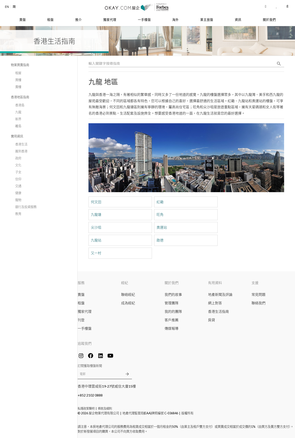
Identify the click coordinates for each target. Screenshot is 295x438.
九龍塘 (96, 214)
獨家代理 (85, 311)
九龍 (18, 112)
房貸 (211, 320)
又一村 (96, 253)
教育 (18, 214)
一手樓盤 (85, 328)
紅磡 (160, 202)
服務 (81, 283)
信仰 (18, 179)
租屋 (18, 73)
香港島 (19, 105)
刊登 (81, 320)
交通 (18, 186)
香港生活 (21, 144)
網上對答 (215, 303)
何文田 (96, 202)
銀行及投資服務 (26, 207)
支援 (255, 283)
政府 (18, 158)
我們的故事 (173, 294)
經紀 (124, 283)
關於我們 (171, 283)
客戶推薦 (171, 320)
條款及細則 (105, 408)
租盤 (81, 303)
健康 (18, 193)
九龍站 (96, 240)
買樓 (18, 80)
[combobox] (186, 63)
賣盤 (81, 294)
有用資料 (215, 283)
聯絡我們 (258, 303)
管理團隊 (171, 303)
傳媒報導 (171, 328)
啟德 (160, 240)
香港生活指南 (218, 311)
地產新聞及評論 (220, 294)
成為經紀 (128, 303)
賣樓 (18, 87)
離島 (18, 126)
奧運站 (162, 227)
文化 (18, 165)
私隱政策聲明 (86, 408)
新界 (18, 119)
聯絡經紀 (128, 294)
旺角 (160, 214)
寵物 (18, 200)
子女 (18, 172)
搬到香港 (21, 151)
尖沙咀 (96, 227)
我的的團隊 (173, 311)
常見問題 (258, 294)
